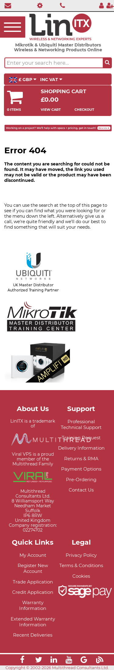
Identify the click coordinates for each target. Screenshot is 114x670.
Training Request (81, 437)
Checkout (84, 109)
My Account (32, 555)
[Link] (22, 660)
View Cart (51, 109)
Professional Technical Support (81, 424)
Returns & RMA (81, 458)
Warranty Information (32, 605)
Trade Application (33, 582)
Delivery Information (81, 448)
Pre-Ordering (81, 479)
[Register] (110, 5)
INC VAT (51, 79)
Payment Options (81, 469)
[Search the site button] (107, 62)
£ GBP (22, 80)
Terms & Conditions (81, 565)
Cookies (81, 576)
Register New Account (33, 568)
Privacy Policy (81, 555)
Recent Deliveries (32, 635)
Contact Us (81, 490)
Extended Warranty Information (33, 621)
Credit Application (32, 592)
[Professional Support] (38, 5)
